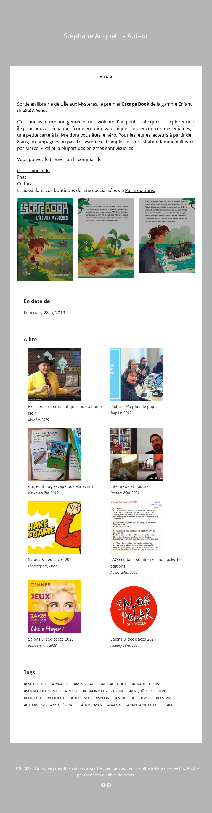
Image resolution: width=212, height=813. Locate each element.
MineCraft (85, 685)
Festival (165, 699)
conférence (63, 706)
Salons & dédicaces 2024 (133, 640)
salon (115, 706)
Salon (103, 699)
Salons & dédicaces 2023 (51, 640)
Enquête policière (148, 692)
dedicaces (92, 706)
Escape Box (36, 685)
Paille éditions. (140, 190)
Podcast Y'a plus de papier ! (135, 406)
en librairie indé (33, 170)
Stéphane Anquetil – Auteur (106, 35)
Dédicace (81, 699)
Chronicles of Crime (104, 692)
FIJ (170, 706)
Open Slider (45, 239)
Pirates (61, 685)
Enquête (33, 699)
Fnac (22, 177)
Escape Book (115, 685)
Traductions (146, 685)
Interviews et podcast (130, 486)
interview (35, 706)
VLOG (72, 692)
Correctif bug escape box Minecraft (60, 486)
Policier (57, 699)
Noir (121, 699)
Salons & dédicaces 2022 (51, 560)
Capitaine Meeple (145, 706)
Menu (106, 76)
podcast (142, 699)
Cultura (25, 184)
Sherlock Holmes (42, 692)
